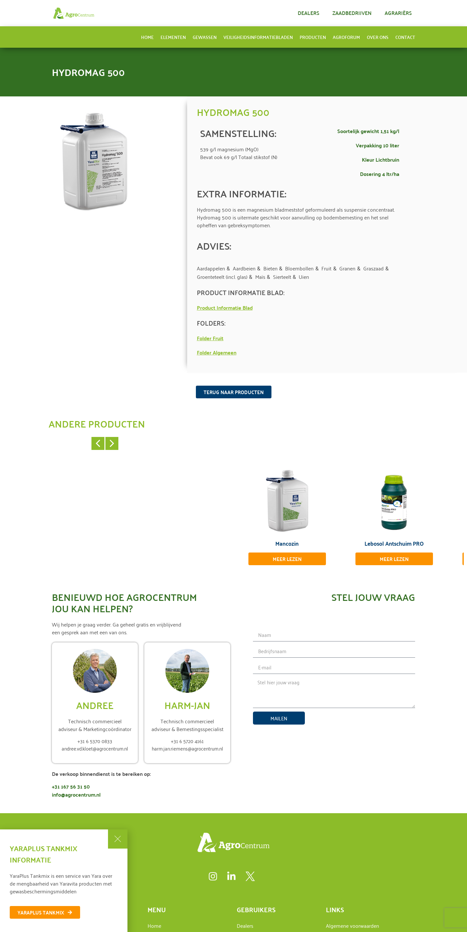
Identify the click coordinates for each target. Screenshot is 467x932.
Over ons (378, 37)
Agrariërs (398, 13)
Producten (313, 37)
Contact (405, 37)
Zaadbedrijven (352, 13)
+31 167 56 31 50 (71, 786)
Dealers (308, 13)
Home (147, 37)
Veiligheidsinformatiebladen (258, 37)
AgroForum (346, 37)
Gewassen (205, 37)
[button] (97, 443)
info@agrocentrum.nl (76, 794)
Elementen (173, 37)
